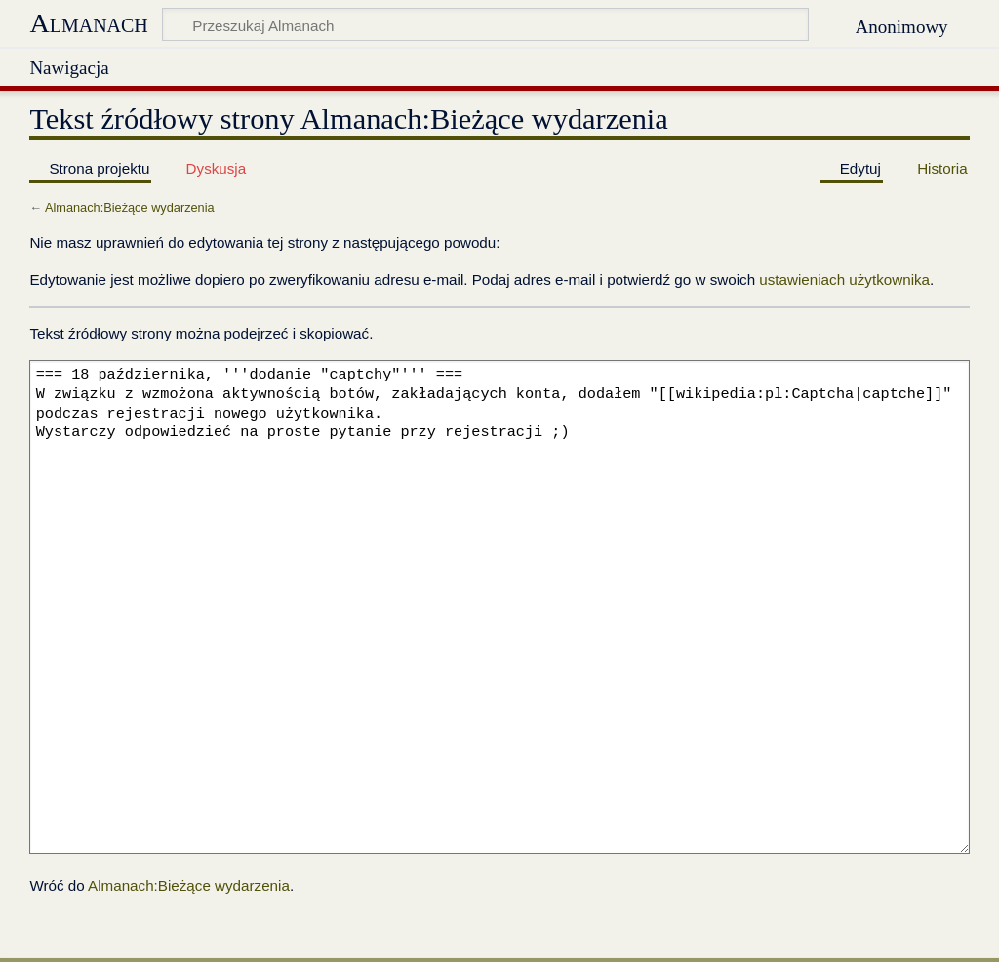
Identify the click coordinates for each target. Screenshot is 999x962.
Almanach (88, 23)
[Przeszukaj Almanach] (485, 24)
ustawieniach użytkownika (844, 279)
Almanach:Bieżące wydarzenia (130, 207)
